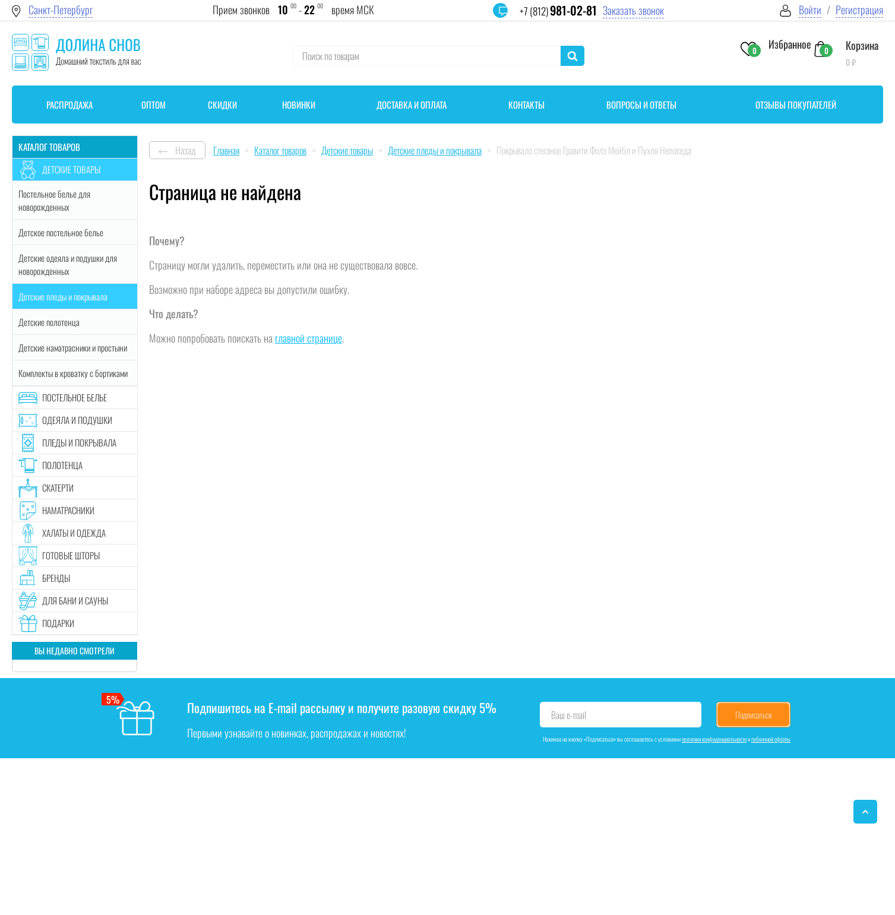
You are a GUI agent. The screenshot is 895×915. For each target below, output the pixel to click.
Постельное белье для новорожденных (54, 200)
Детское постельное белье (60, 232)
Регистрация (859, 9)
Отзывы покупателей (795, 104)
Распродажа (69, 104)
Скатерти (58, 487)
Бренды (56, 577)
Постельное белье (74, 397)
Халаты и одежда (74, 532)
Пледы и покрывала (79, 442)
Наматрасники (68, 510)
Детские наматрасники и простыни (72, 347)
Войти (810, 9)
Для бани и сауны (75, 600)
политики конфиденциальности (714, 738)
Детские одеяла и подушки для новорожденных (67, 264)
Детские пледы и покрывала (62, 296)
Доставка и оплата (412, 104)
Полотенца (62, 464)
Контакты (526, 104)
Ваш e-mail (568, 715)
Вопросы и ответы (641, 104)
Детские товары (71, 169)
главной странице (308, 338)
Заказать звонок (633, 10)
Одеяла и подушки (77, 419)
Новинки (298, 104)
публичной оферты (770, 738)
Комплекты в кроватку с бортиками (73, 372)
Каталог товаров (49, 146)
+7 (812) (558, 11)
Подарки (58, 622)
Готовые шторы (71, 555)
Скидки (222, 104)
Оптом (153, 104)
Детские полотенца (49, 321)
